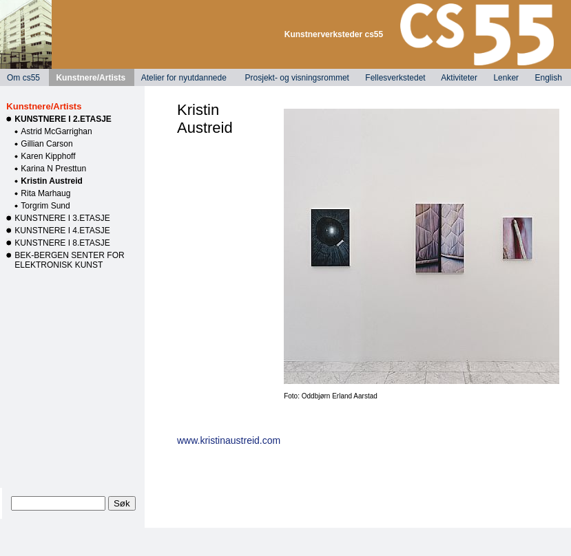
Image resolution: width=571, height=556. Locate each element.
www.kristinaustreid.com (228, 440)
